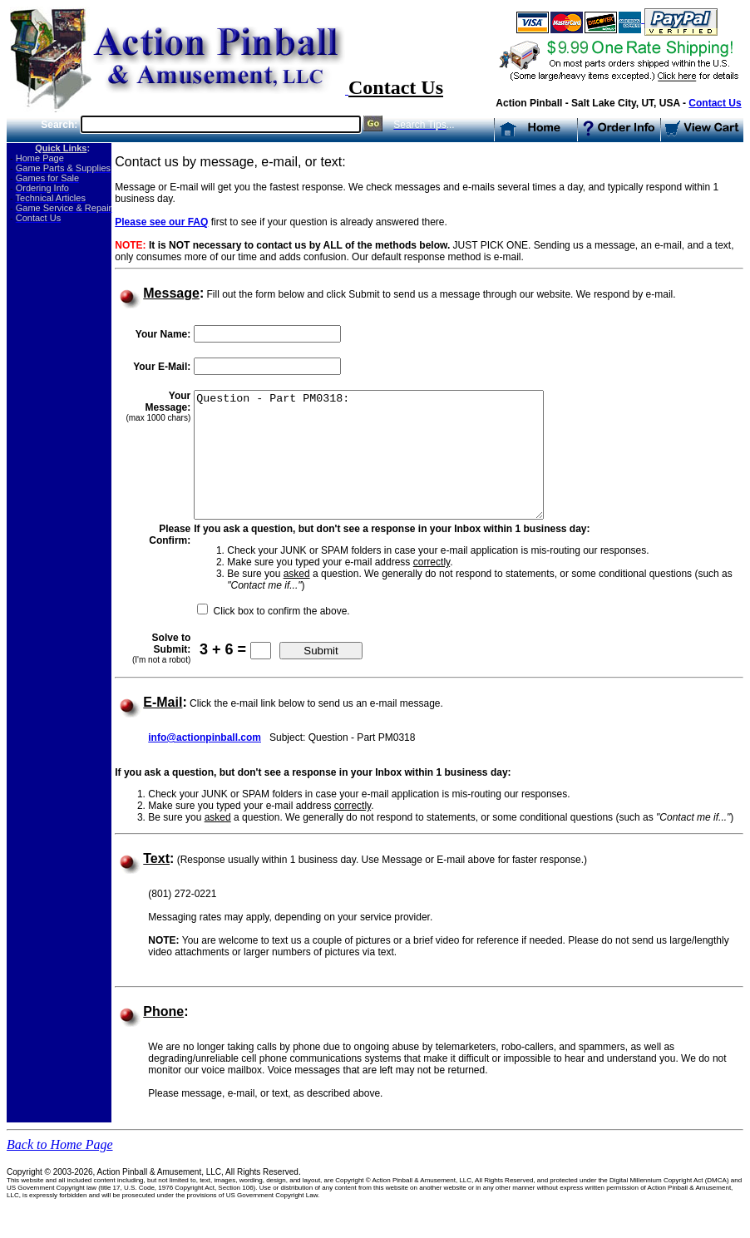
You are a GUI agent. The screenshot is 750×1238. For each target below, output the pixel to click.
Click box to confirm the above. (279, 636)
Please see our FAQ (161, 222)
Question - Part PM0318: (389, 467)
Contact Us (714, 103)
